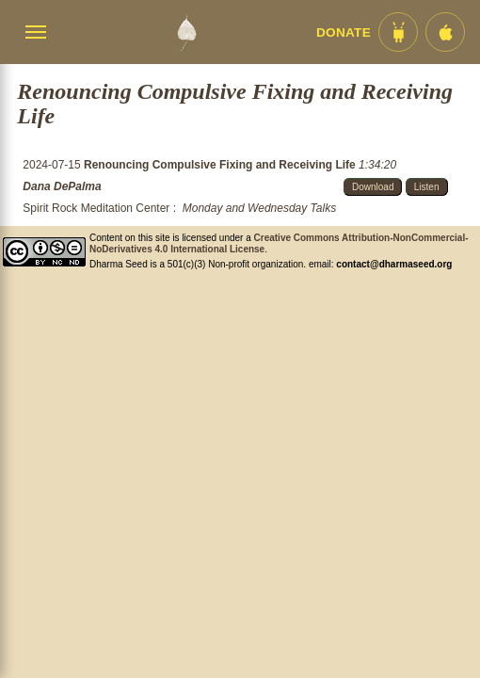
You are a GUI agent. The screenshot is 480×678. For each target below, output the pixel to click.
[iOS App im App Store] (445, 32)
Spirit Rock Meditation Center (96, 208)
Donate (343, 32)
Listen (427, 187)
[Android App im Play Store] (398, 32)
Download (372, 187)
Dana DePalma (62, 186)
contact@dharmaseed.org (394, 264)
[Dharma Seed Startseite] (186, 32)
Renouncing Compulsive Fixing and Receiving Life (221, 164)
